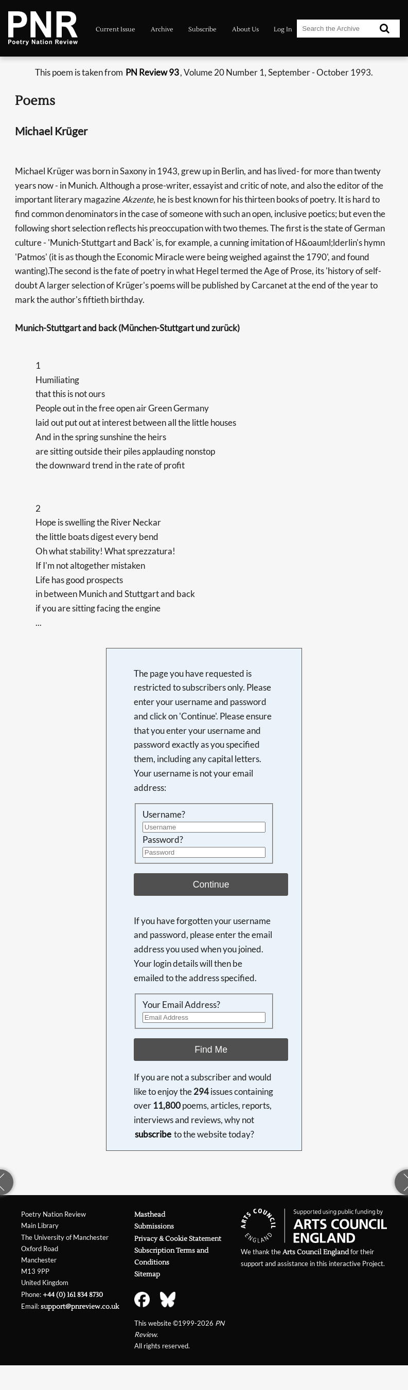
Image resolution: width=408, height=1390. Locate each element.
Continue (211, 884)
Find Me (210, 1049)
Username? (164, 814)
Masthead (149, 1214)
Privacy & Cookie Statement (177, 1238)
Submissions (154, 1226)
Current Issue (115, 29)
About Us (245, 29)
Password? (163, 839)
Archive (162, 29)
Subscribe (202, 29)
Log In (283, 29)
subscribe (153, 1134)
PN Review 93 (152, 72)
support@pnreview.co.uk (80, 1306)
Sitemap (147, 1274)
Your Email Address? (181, 1004)
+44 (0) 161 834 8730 (73, 1294)
